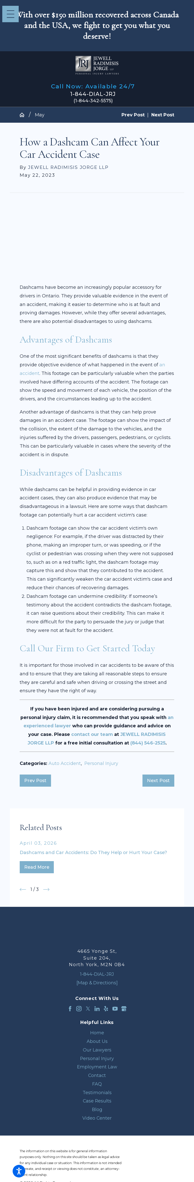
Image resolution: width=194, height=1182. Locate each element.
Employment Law (97, 1066)
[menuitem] (97, 1033)
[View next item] (46, 889)
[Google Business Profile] (124, 1008)
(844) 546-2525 (147, 743)
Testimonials (97, 1092)
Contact (97, 1075)
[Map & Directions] (97, 982)
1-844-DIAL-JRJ (93, 94)
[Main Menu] (10, 14)
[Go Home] (24, 115)
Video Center (97, 1118)
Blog (97, 1109)
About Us (97, 1041)
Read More (36, 867)
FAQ (97, 1084)
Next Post (158, 780)
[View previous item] (23, 889)
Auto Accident (64, 763)
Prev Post (35, 780)
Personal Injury (101, 763)
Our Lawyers (97, 1049)
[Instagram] (79, 1008)
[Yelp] (106, 1008)
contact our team (92, 734)
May (39, 114)
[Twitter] (88, 1008)
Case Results (97, 1100)
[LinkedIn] (97, 1008)
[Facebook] (70, 1008)
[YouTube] (115, 1008)
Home (97, 1032)
